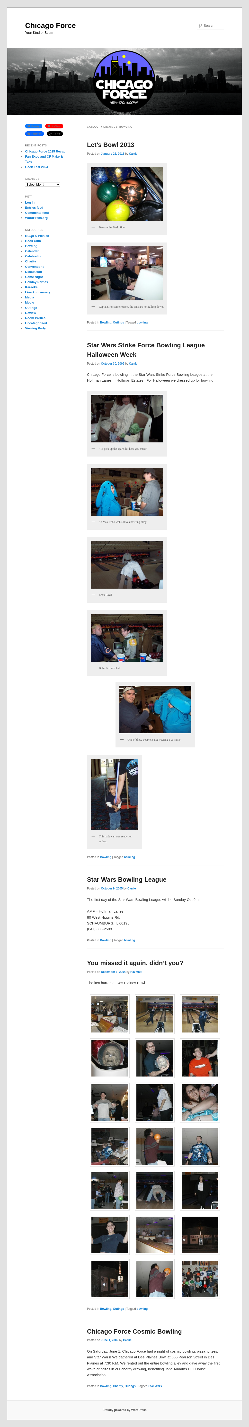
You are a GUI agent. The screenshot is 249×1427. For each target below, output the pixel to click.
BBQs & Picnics (37, 236)
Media (29, 297)
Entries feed (34, 207)
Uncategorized (36, 323)
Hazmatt (136, 972)
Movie (29, 302)
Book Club (33, 241)
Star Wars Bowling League (127, 879)
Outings (118, 322)
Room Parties (35, 318)
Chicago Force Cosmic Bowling (134, 1331)
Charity (118, 1386)
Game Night (34, 277)
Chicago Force (50, 25)
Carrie (133, 153)
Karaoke (31, 287)
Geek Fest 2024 (36, 167)
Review (30, 313)
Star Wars (155, 1386)
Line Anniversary (38, 292)
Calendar (32, 251)
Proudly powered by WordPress (124, 1410)
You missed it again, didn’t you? (135, 963)
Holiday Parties (36, 282)
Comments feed (37, 213)
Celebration (34, 256)
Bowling (105, 322)
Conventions (34, 267)
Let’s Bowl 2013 (110, 144)
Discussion (33, 272)
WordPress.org (36, 218)
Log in (30, 202)
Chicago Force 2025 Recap (45, 151)
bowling (142, 322)
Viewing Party (35, 328)
